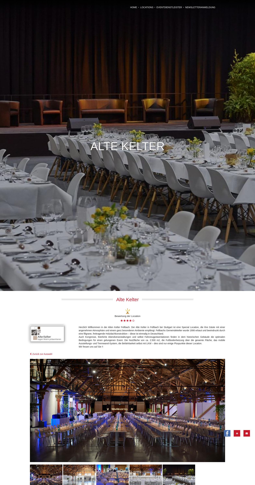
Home (133, 7)
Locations (146, 7)
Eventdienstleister (169, 7)
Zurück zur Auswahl (41, 326)
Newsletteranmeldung (200, 7)
